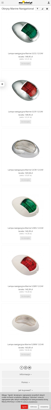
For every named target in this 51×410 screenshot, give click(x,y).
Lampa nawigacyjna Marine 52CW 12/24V (25, 170)
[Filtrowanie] (37, 9)
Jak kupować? (25, 390)
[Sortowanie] (42, 9)
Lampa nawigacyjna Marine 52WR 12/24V (25, 286)
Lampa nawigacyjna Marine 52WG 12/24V (25, 228)
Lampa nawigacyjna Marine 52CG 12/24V (25, 53)
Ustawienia (44, 407)
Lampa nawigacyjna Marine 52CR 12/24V (25, 111)
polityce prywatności (30, 402)
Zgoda (24, 407)
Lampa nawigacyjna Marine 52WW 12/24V (25, 344)
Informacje (26, 374)
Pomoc (25, 382)
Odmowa (33, 407)
